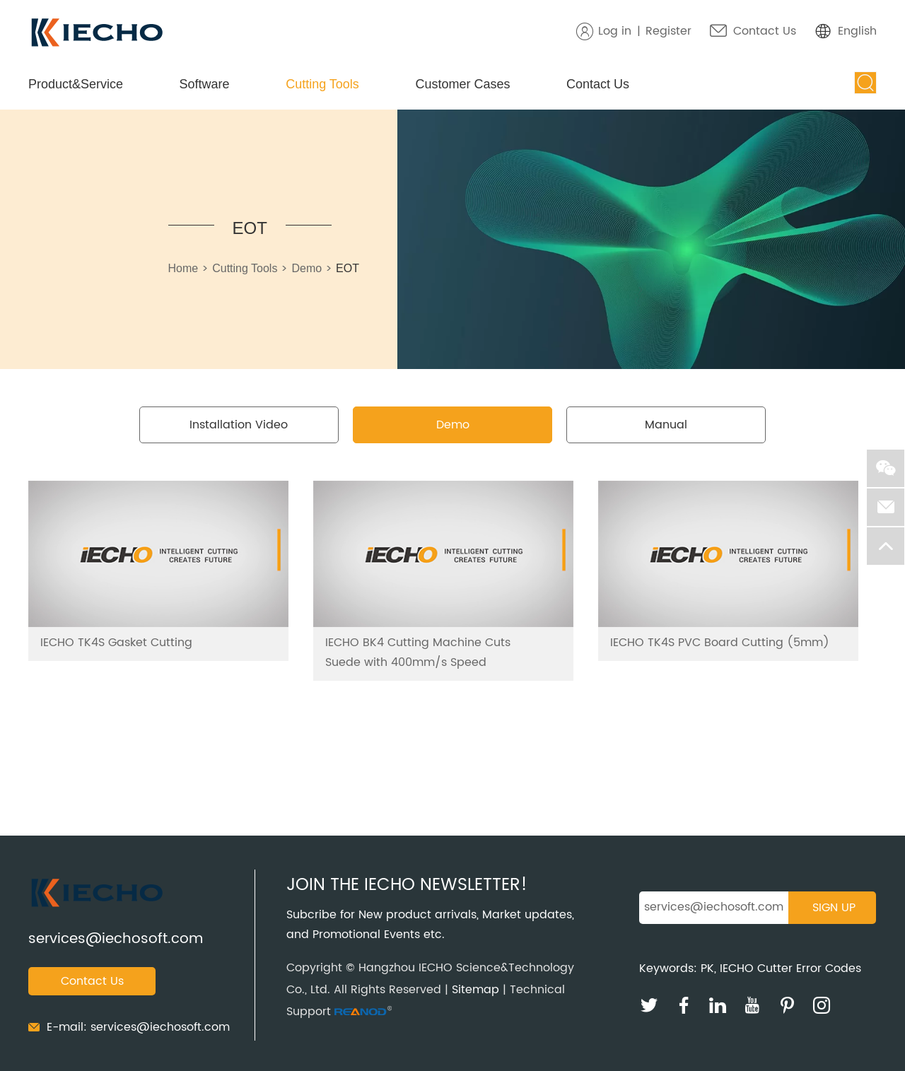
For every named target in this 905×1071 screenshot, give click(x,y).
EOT (250, 228)
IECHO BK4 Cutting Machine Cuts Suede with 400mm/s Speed (417, 652)
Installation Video (238, 425)
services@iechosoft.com (115, 939)
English (857, 31)
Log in (614, 31)
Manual (666, 425)
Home (183, 268)
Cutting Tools (322, 84)
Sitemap (475, 990)
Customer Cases (462, 84)
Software (205, 84)
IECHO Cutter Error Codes (790, 968)
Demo (306, 268)
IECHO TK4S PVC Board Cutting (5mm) (719, 642)
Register (668, 31)
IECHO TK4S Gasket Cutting (116, 642)
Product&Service (75, 84)
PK (707, 968)
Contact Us (764, 31)
